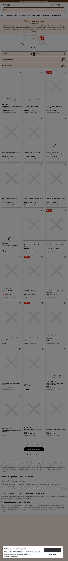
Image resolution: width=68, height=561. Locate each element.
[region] (33, 552)
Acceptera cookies (53, 550)
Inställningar (53, 554)
